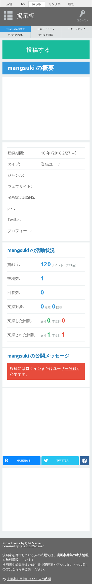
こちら (17, 569)
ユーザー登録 (65, 368)
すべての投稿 (15, 35)
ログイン (33, 368)
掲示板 (36, 4)
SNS (22, 4)
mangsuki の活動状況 (31, 250)
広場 (9, 4)
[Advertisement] (39, 107)
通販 (71, 4)
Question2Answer (31, 546)
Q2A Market (33, 543)
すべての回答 (46, 35)
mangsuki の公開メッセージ (38, 356)
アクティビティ (76, 29)
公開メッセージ (45, 29)
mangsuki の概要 (15, 29)
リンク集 (55, 4)
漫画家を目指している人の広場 (29, 579)
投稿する (38, 49)
